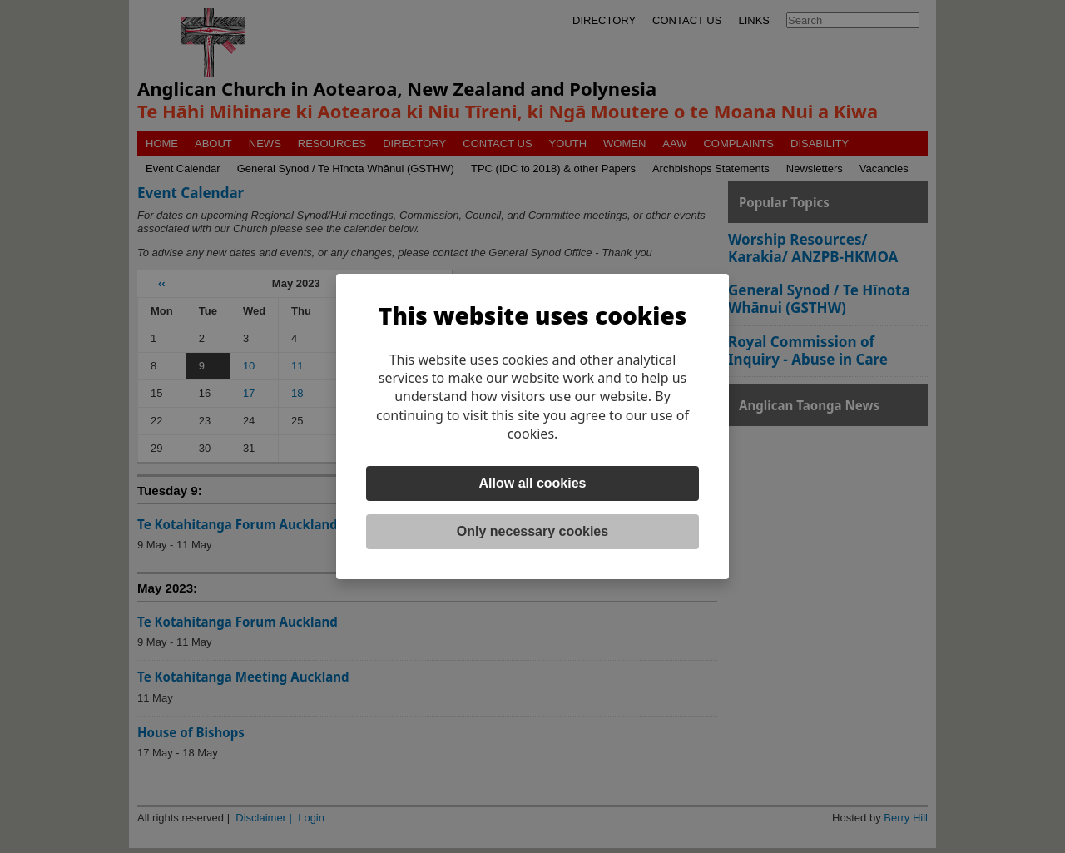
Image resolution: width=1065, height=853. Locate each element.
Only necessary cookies (532, 531)
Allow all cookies (533, 483)
